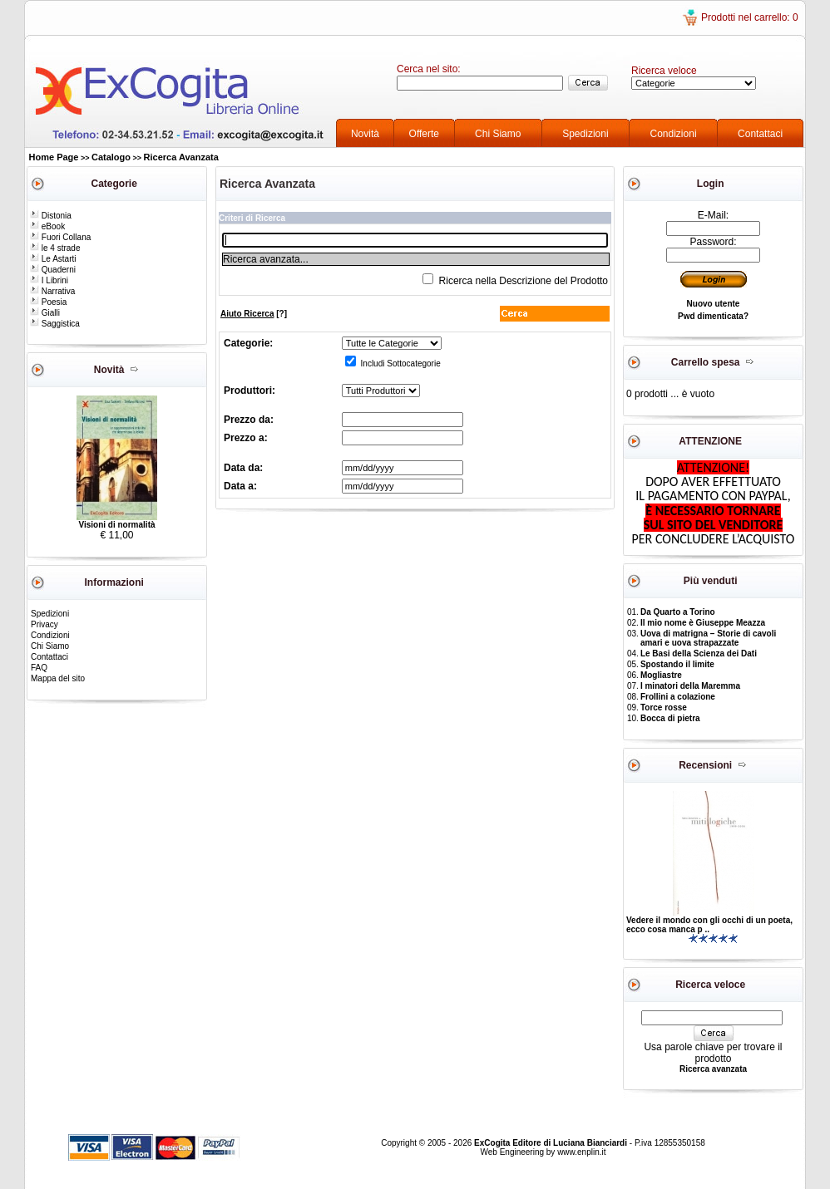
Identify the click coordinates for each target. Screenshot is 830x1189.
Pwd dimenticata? (713, 316)
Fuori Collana (60, 237)
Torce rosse (663, 707)
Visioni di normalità (116, 524)
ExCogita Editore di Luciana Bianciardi (552, 1142)
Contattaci (760, 134)
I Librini (49, 280)
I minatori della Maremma (690, 685)
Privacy (44, 624)
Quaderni (53, 269)
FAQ (39, 667)
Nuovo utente (713, 303)
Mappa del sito (58, 678)
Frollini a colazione (677, 696)
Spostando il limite (677, 664)
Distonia (51, 215)
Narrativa (52, 291)
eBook (47, 226)
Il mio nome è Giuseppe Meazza (702, 622)
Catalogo (111, 157)
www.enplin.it (581, 1152)
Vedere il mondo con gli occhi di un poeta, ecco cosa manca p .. (709, 925)
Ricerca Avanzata (181, 157)
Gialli (45, 312)
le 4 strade (55, 248)
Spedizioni (585, 134)
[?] (253, 313)
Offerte (424, 134)
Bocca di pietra (670, 718)
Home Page (54, 157)
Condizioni (673, 134)
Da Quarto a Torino (677, 612)
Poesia (48, 302)
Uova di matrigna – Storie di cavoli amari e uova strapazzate (708, 638)
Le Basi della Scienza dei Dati (698, 653)
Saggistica (55, 323)
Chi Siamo (498, 134)
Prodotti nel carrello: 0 (749, 17)
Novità (365, 134)
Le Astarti (53, 258)
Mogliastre (661, 675)
